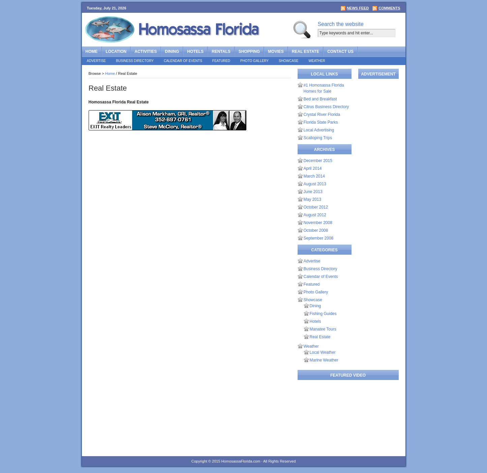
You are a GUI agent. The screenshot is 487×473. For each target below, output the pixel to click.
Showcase (288, 61)
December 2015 (318, 160)
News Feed (358, 8)
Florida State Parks (321, 122)
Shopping (249, 51)
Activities (145, 51)
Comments (389, 8)
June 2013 (313, 191)
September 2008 (319, 238)
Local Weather (323, 352)
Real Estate (305, 51)
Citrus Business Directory (326, 106)
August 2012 (315, 215)
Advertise (96, 61)
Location (116, 51)
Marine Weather (324, 360)
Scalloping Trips (318, 137)
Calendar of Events (183, 61)
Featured (221, 61)
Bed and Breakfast (320, 99)
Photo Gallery (254, 61)
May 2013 (313, 199)
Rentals (221, 51)
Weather (316, 61)
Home (92, 51)
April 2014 (313, 168)
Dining (172, 51)
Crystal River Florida (322, 114)
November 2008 (318, 222)
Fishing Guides (323, 313)
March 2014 (314, 176)
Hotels (195, 51)
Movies (276, 51)
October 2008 (316, 230)
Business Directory (135, 61)
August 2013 (315, 184)
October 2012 (316, 207)
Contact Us (340, 51)
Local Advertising (319, 130)
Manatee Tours (323, 329)
